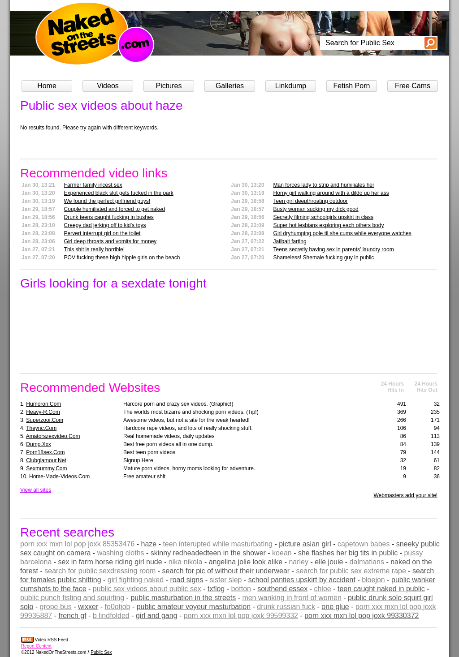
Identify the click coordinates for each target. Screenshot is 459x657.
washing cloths (120, 553)
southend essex (282, 589)
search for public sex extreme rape (351, 571)
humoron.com (43, 404)
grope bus (56, 606)
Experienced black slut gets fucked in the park (118, 193)
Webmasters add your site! (405, 495)
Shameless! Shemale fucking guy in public (323, 257)
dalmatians (367, 562)
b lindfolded (111, 615)
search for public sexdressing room (100, 571)
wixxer (88, 606)
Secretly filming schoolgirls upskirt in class (323, 217)
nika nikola (186, 562)
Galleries (230, 86)
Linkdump (290, 86)
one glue (335, 606)
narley (298, 562)
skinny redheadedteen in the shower (208, 553)
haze (148, 544)
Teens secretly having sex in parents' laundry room (333, 249)
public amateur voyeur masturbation (194, 606)
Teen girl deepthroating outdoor (310, 201)
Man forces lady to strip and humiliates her (323, 185)
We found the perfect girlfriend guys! (107, 201)
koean (282, 553)
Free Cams (412, 86)
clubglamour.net (46, 460)
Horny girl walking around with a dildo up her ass (331, 193)
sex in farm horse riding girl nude (110, 562)
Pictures (169, 86)
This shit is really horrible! (94, 249)
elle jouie (329, 562)
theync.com (41, 428)
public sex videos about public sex (147, 589)
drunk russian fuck (286, 606)
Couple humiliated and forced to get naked (114, 209)
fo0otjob (117, 606)
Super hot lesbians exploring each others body (328, 225)
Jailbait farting (290, 241)
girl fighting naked (136, 580)
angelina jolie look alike (246, 562)
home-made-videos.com (59, 476)
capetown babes (364, 544)
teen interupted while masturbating (218, 544)
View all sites (35, 490)
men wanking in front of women (291, 597)
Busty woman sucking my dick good (316, 209)
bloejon (373, 580)
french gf (72, 615)
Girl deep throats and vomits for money (110, 241)
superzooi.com (44, 420)
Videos (108, 86)
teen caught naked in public (381, 589)
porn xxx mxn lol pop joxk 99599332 (241, 615)
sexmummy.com (46, 468)
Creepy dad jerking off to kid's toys (105, 225)
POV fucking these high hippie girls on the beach (122, 257)
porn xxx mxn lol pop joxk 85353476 (77, 544)
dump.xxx (38, 444)
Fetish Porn (351, 86)
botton (241, 589)
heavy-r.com (43, 412)
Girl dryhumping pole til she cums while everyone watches (342, 233)
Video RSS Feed (51, 639)
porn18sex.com (45, 452)
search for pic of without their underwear (226, 571)
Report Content (36, 646)
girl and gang (157, 615)
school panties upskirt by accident (301, 580)
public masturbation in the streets (183, 597)
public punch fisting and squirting (72, 597)
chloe (322, 589)
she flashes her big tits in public (348, 553)
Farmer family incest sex (93, 185)
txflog (216, 589)
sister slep (225, 580)
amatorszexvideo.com (53, 436)
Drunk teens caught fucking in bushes (109, 217)
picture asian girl (305, 544)
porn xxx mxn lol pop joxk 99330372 (361, 615)
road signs (186, 580)
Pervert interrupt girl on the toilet (102, 233)
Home (46, 86)
